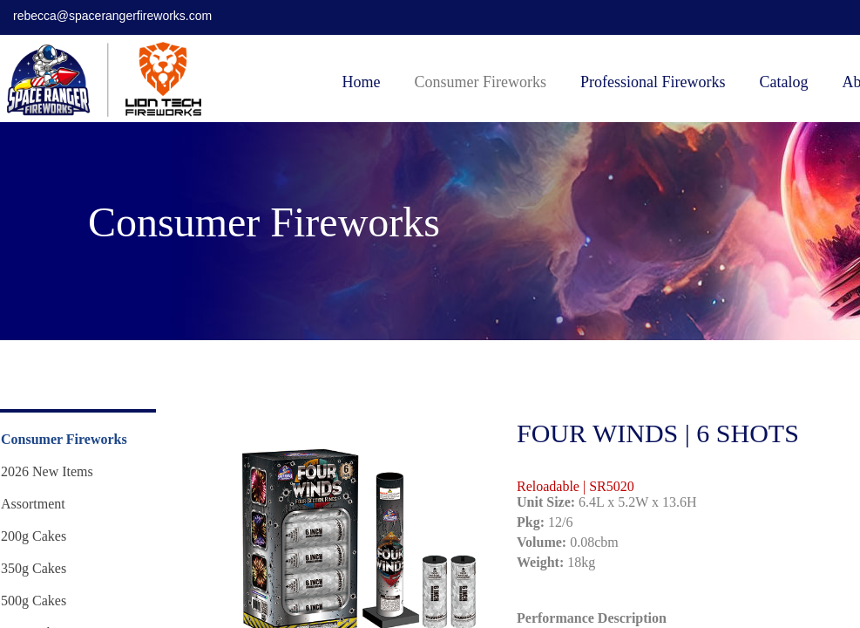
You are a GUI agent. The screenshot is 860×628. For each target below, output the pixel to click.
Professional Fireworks (652, 82)
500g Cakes (33, 600)
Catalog (783, 82)
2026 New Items (47, 471)
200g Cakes (33, 536)
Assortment (33, 503)
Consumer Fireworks (481, 82)
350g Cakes (33, 568)
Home (361, 82)
